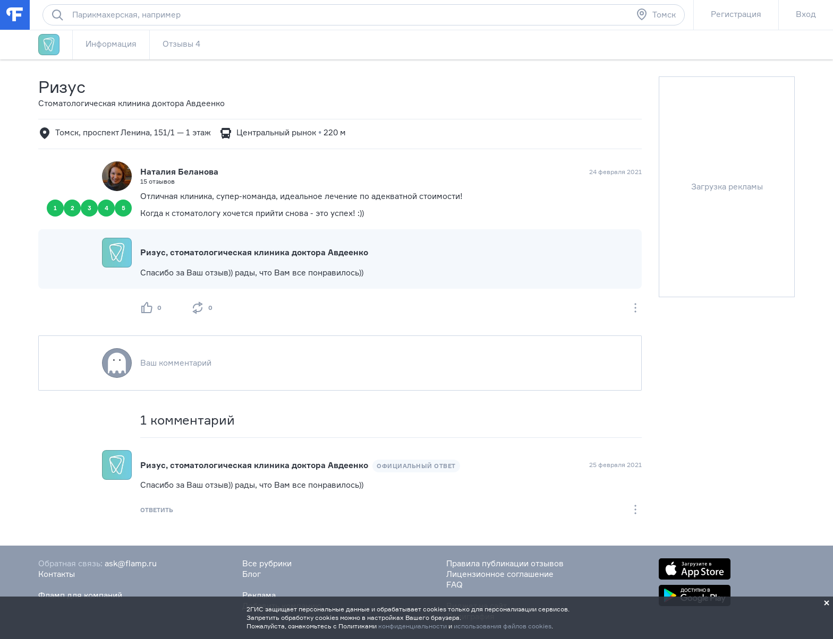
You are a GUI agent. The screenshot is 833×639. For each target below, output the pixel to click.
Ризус (62, 87)
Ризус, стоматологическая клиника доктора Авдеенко (254, 252)
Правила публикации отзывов (505, 563)
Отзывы (181, 44)
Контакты (56, 574)
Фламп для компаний (80, 595)
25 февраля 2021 (615, 465)
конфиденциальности (412, 626)
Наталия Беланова (179, 172)
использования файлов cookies (502, 626)
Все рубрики (267, 563)
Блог (251, 574)
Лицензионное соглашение (500, 574)
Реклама (259, 595)
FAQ (454, 585)
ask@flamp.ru (131, 563)
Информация (111, 44)
